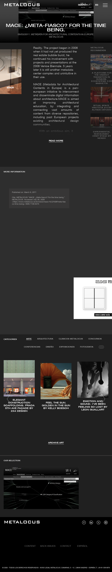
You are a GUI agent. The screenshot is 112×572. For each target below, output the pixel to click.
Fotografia (86, 347)
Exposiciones (67, 347)
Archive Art (56, 443)
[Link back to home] (22, 5)
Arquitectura (45, 339)
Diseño (50, 347)
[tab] (29, 339)
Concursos (95, 339)
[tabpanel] (56, 399)
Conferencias (32, 347)
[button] (8, 399)
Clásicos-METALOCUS (71, 339)
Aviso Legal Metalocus (50, 568)
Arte (29, 339)
